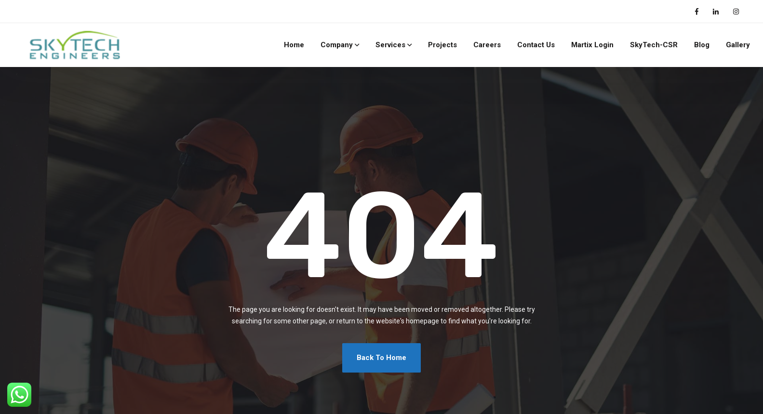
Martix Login (592, 44)
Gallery (738, 44)
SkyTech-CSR (654, 44)
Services (390, 44)
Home (294, 44)
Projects (442, 44)
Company (337, 44)
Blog (701, 44)
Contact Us (536, 44)
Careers (487, 44)
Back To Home (381, 357)
